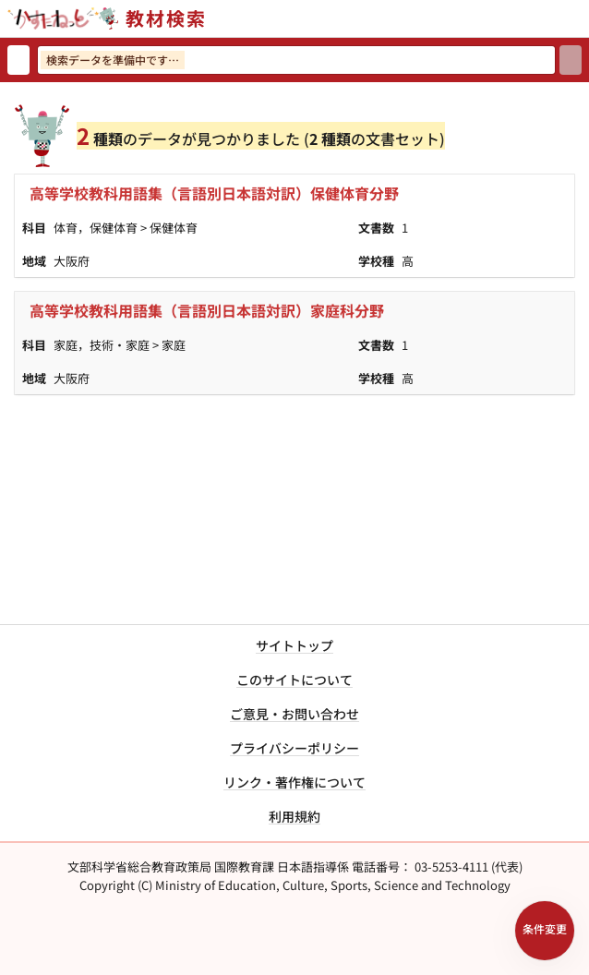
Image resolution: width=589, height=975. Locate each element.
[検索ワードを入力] (296, 60)
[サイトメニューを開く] (581, 18)
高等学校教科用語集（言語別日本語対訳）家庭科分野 (207, 310)
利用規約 (294, 816)
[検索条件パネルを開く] (544, 930)
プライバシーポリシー (294, 748)
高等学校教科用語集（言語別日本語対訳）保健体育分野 (214, 193)
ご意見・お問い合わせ (294, 713)
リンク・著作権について (294, 782)
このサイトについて (294, 679)
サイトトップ (294, 645)
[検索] (570, 60)
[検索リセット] (18, 60)
